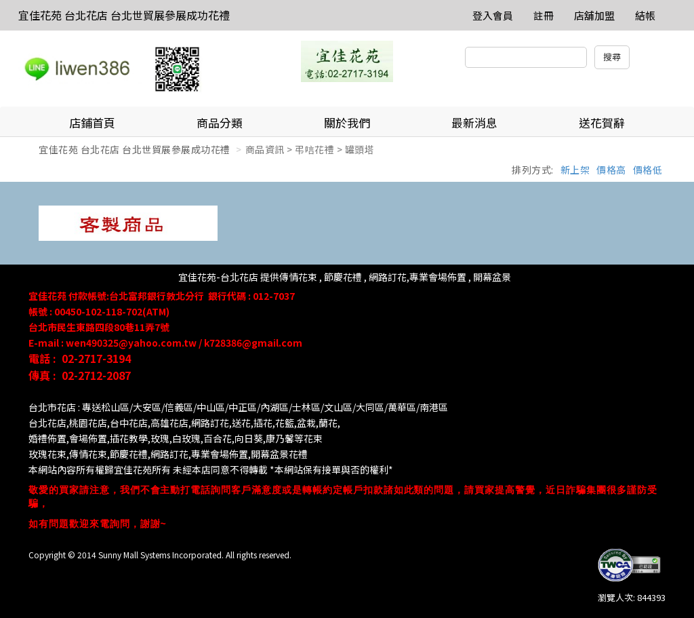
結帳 (645, 15)
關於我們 (347, 122)
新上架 (575, 169)
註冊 (543, 15)
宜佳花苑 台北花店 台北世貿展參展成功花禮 (124, 15)
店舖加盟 (594, 15)
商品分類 (220, 122)
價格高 (611, 169)
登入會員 (492, 15)
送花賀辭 (602, 122)
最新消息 (474, 122)
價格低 (648, 169)
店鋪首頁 (92, 122)
